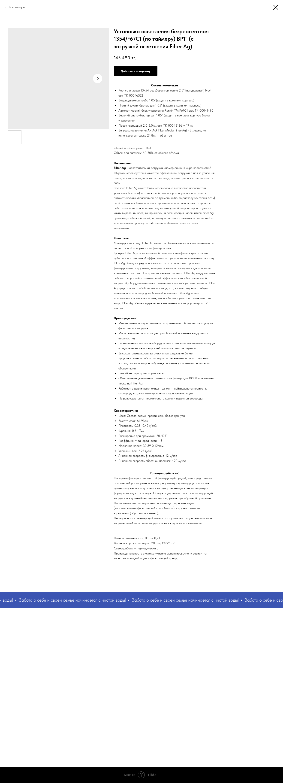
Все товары (17, 7)
